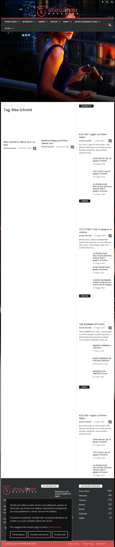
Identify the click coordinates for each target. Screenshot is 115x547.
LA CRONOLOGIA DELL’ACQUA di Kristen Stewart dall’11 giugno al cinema (102, 187)
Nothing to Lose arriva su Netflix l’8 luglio (63, 493)
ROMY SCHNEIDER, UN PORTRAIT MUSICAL (102, 359)
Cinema (43, 21)
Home (6, 105)
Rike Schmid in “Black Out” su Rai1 (19, 143)
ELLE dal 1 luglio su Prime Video (92, 136)
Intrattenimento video (87, 21)
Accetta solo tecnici (40, 534)
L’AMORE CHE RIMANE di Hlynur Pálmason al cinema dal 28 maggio (102, 282)
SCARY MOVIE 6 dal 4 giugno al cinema (101, 268)
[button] (109, 25)
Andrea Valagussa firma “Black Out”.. (54, 142)
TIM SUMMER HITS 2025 (92, 324)
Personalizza (18, 534)
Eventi (67, 21)
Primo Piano (12, 21)
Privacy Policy (73, 544)
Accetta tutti (60, 534)
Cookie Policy (54, 527)
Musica (55, 21)
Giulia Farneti (10, 148)
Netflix (81, 518)
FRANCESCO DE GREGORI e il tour (100, 372)
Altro (9, 28)
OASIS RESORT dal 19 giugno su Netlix (102, 159)
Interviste (28, 21)
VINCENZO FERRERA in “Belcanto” (102, 346)
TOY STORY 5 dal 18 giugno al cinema (101, 172)
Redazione (101, 544)
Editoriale (83, 514)
